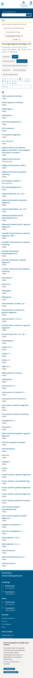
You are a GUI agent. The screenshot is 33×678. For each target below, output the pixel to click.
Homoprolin (6, 427)
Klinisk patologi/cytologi (10, 74)
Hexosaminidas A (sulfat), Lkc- (13, 303)
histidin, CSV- (7, 347)
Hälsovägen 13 (10, 594)
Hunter (4, 468)
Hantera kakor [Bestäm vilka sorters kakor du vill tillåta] (9, 669)
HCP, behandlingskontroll (11, 122)
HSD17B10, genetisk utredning (13, 442)
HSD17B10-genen (8, 449)
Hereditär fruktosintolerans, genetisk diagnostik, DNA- (16, 234)
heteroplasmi (7, 278)
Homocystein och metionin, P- (13, 392)
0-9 (15, 83)
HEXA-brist (6, 284)
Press (3, 627)
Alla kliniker (6, 57)
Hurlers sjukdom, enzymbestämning (15, 481)
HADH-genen (6, 115)
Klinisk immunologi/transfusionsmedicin (15, 65)
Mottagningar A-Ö (7, 635)
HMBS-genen (6, 379)
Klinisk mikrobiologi (19, 70)
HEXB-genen (6, 297)
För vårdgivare (6, 624)
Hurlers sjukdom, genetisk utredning (15, 500)
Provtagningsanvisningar (13, 32)
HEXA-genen (6, 291)
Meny (30, 4)
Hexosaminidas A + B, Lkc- (11, 319)
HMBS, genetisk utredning (11, 373)
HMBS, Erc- (6, 366)
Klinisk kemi (6, 70)
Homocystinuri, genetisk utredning (15, 414)
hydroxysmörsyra (8, 563)
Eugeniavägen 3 (10, 610)
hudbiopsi (5, 462)
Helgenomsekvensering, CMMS (13, 165)
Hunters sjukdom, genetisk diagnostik (16, 475)
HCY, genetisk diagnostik (11, 135)
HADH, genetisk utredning (11, 96)
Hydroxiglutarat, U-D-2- (10, 537)
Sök (28, 14)
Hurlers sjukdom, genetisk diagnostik (16, 487)
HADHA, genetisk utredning (12, 102)
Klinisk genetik (22, 61)
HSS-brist (5, 455)
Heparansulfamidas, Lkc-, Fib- (13, 194)
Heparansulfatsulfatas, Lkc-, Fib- (14, 209)
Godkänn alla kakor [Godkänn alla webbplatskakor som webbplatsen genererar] (11, 672)
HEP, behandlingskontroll (11, 187)
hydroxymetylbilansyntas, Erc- (13, 557)
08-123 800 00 (9, 588)
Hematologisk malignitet (11, 181)
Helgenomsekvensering (10, 159)
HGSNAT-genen (7, 341)
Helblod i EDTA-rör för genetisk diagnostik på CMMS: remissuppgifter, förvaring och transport (16, 150)
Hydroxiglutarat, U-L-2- (10, 544)
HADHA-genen (7, 109)
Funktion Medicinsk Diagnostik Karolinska (14, 24)
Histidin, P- (6, 354)
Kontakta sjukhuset (8, 618)
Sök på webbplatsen (9, 12)
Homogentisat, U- (8, 420)
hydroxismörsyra (8, 550)
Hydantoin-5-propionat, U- (12, 525)
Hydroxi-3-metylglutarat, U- (12, 531)
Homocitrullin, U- (8, 386)
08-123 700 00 (9, 604)
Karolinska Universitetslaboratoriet (14, 28)
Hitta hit (4, 621)
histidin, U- (6, 360)
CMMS (15, 57)
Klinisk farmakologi (8, 61)
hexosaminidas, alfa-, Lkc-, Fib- (13, 334)
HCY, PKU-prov (7, 141)
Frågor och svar (7, 638)
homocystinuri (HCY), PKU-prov (13, 399)
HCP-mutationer (8, 128)
